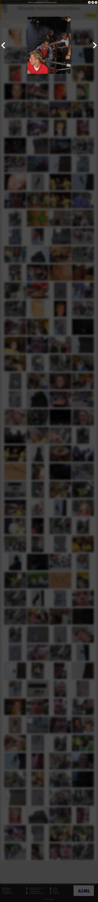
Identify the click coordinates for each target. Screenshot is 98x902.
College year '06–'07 (39, 2)
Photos (30, 2)
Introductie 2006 (52, 2)
